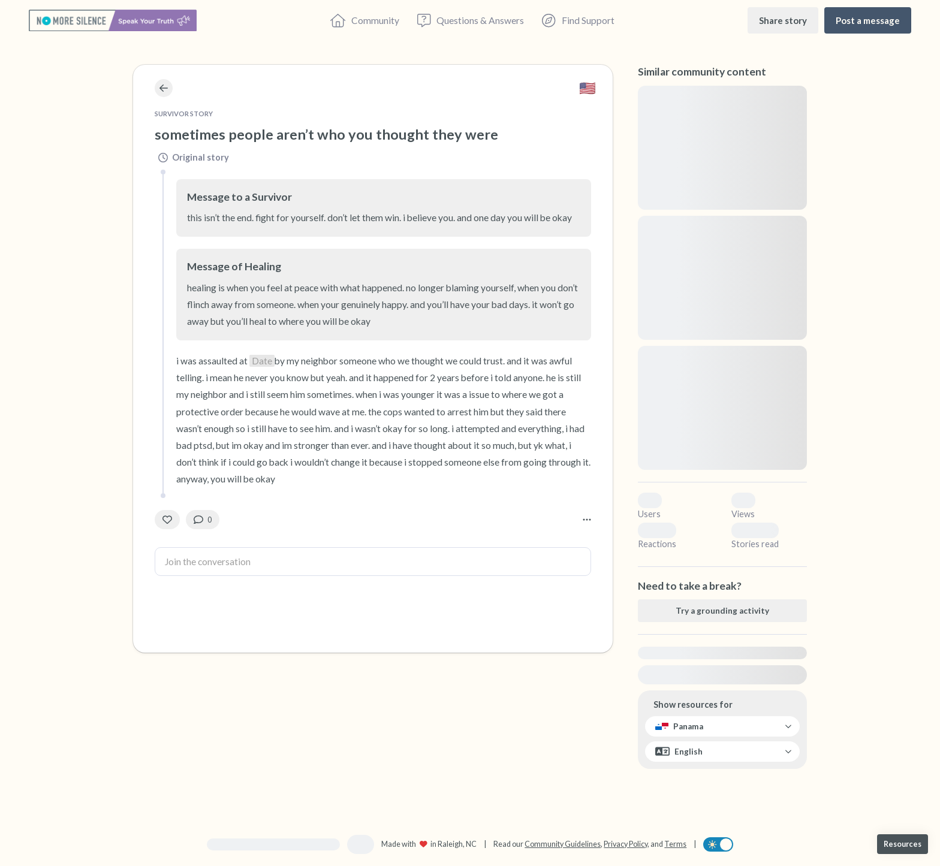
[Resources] (902, 844)
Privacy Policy (625, 844)
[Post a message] (867, 20)
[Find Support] (578, 20)
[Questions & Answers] (470, 20)
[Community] (364, 20)
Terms (675, 844)
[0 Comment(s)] (202, 519)
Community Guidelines (563, 844)
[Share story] (783, 20)
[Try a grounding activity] (722, 610)
